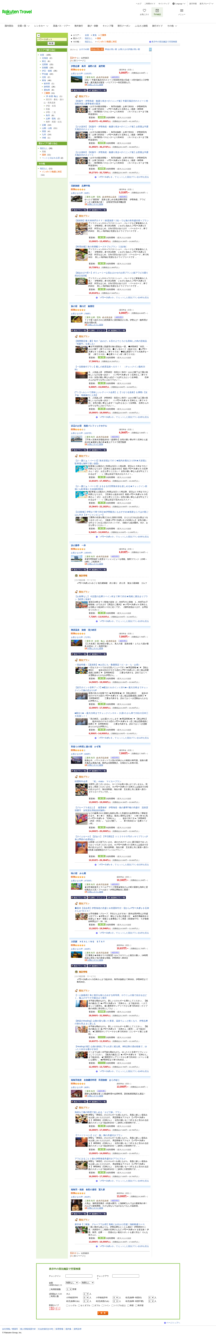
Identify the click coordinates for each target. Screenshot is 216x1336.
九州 (44, 134)
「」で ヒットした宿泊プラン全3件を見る (123, 417)
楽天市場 (193, 4)
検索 (102, 1313)
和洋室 (141, 1305)
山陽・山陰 (47, 128)
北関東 (45, 64)
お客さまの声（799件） (81, 313)
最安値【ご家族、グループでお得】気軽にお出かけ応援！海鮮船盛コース (110, 1224)
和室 (132, 1305)
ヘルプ (138, 4)
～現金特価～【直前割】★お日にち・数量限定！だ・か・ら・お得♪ (107, 664)
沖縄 (44, 138)
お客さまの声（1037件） (82, 433)
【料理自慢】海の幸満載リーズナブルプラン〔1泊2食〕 (101, 246)
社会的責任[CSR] (45, 1329)
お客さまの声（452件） (81, 1197)
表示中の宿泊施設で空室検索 (164, 42)
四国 (44, 131)
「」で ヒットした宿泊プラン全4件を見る (123, 297)
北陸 (44, 77)
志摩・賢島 (51, 118)
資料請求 (78, 1329)
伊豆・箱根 (47, 71)
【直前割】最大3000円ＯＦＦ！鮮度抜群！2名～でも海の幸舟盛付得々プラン (112, 220)
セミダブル (85, 1305)
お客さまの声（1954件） (82, 553)
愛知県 (47, 90)
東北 (44, 61)
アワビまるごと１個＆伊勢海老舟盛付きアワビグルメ (100, 1158)
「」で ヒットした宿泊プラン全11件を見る (123, 738)
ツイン (107, 1305)
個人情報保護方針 (28, 1329)
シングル (73, 1305)
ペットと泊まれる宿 (51, 158)
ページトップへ (173, 1323)
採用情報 (59, 1329)
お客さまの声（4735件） (82, 881)
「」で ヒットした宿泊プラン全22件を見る (123, 864)
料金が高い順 (111, 49)
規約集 (68, 1329)
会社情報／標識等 (10, 1329)
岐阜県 (47, 83)
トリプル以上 (120, 1305)
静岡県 (47, 87)
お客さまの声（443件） (81, 949)
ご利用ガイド (149, 4)
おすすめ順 (84, 49)
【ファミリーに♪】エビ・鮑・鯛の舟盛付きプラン (98, 1135)
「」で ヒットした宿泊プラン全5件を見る (123, 537)
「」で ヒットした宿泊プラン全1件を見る (123, 621)
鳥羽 (48, 115)
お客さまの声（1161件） (82, 73)
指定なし (89, 38)
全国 (87, 35)
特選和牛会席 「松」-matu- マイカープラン (98, 781)
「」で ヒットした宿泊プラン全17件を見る (123, 177)
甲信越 (45, 74)
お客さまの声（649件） (81, 754)
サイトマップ (163, 4)
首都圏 (45, 67)
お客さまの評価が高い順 (129, 49)
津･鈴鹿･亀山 (52, 96)
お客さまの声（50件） (81, 193)
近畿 (44, 125)
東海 (95, 35)
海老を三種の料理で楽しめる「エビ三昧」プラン (98, 1112)
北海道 (45, 58)
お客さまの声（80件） (81, 1087)
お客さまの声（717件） (81, 637)
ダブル (97, 1305)
